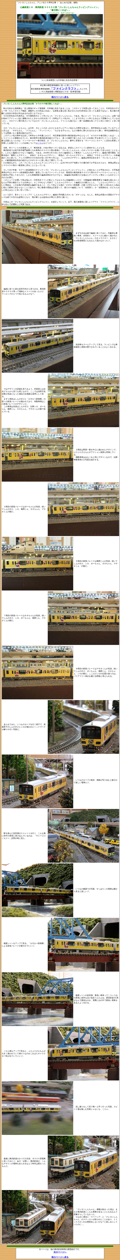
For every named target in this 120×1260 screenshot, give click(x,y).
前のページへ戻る (60, 97)
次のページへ (60, 1252)
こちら (40, 143)
